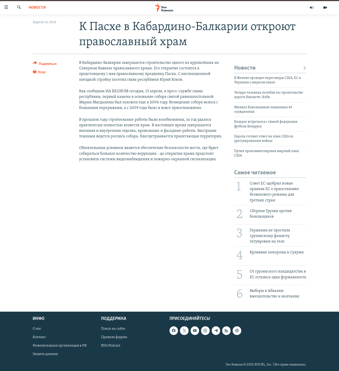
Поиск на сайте (113, 329)
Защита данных (45, 354)
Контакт (39, 337)
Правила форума (114, 337)
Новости (37, 8)
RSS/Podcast (110, 345)
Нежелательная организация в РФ (60, 345)
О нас (37, 329)
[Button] (45, 64)
